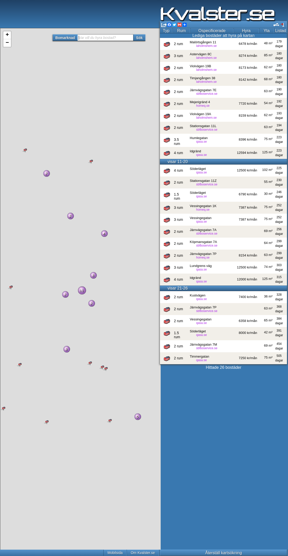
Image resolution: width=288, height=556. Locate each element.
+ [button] (7, 35)
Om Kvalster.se (143, 553)
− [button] (7, 43)
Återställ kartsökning (223, 553)
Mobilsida (114, 553)
